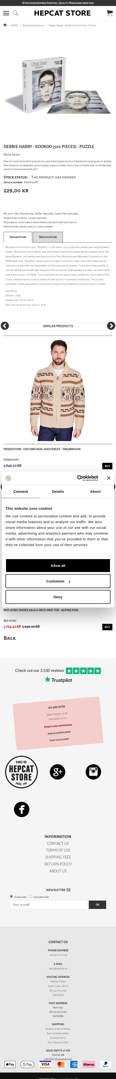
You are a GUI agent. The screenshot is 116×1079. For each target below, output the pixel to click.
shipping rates (60, 1033)
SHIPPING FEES (58, 857)
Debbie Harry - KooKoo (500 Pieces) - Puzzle (72, 25)
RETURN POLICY (58, 864)
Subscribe (20, 897)
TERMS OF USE (58, 850)
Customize (58, 581)
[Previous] (5, 326)
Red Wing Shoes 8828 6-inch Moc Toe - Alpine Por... (42, 610)
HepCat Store (58, 981)
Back (10, 638)
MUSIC (14, 25)
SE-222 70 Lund (58, 990)
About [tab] (95, 491)
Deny (58, 597)
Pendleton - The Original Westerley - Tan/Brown (42, 449)
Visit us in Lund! (59, 739)
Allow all (58, 565)
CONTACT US (58, 843)
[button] (6, 13)
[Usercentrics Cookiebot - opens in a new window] (77, 478)
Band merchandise (33, 25)
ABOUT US (58, 871)
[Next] (111, 326)
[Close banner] (108, 478)
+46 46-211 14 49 (58, 955)
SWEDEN (58, 995)
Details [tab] (58, 491)
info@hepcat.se (58, 968)
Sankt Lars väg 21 (58, 986)
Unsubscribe (41, 897)
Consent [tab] (20, 491)
